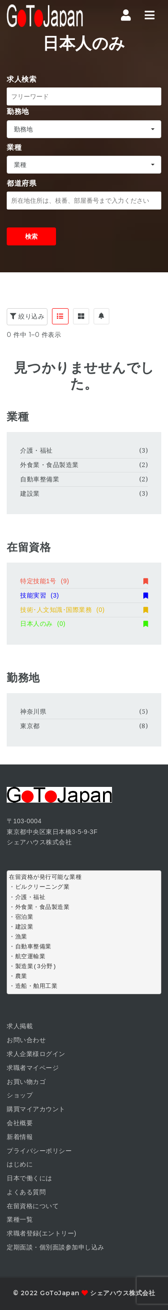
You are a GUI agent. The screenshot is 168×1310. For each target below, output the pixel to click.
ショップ (20, 1095)
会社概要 (20, 1123)
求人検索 (21, 79)
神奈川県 (33, 711)
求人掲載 (20, 1026)
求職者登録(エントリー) (41, 1233)
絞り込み (27, 316)
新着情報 (20, 1136)
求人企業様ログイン (36, 1053)
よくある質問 (26, 1192)
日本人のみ (84, 623)
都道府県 (21, 183)
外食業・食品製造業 (49, 464)
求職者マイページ (33, 1067)
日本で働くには (29, 1178)
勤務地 (18, 111)
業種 (14, 147)
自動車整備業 (39, 479)
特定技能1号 (84, 581)
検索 (31, 236)
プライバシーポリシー (39, 1150)
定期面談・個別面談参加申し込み (55, 1247)
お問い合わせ (26, 1040)
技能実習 (84, 595)
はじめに (20, 1164)
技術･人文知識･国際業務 (84, 609)
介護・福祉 (36, 450)
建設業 (30, 493)
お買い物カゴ (26, 1081)
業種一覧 (20, 1219)
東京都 (30, 725)
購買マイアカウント (36, 1109)
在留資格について (33, 1206)
